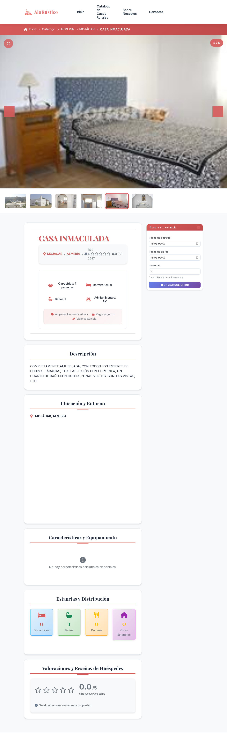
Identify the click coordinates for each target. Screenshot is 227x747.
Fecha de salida (159, 250)
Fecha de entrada (159, 236)
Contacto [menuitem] (156, 12)
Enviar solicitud (175, 283)
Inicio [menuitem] (80, 12)
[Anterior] (9, 111)
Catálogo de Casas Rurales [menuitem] (104, 11)
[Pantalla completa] (8, 43)
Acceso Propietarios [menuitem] (186, 12)
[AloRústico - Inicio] (45, 11)
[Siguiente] (217, 111)
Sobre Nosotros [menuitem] (130, 12)
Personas (154, 264)
